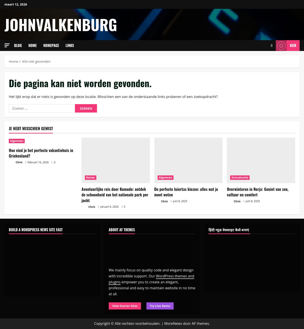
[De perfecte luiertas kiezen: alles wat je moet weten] (188, 160)
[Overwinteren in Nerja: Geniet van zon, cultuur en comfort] (261, 160)
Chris (15, 162)
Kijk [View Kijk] (286, 45)
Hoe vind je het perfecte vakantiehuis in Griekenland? (41, 153)
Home (32, 45)
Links (70, 45)
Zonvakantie (239, 177)
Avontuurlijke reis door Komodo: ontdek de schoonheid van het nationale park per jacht (115, 194)
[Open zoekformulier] (272, 45)
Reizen (90, 177)
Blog (18, 45)
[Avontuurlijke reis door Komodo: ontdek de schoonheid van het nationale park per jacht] (116, 160)
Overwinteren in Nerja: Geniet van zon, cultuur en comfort (257, 191)
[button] (7, 45)
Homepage (51, 45)
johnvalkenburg (60, 24)
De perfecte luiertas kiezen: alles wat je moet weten (186, 191)
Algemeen (16, 141)
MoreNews (173, 323)
